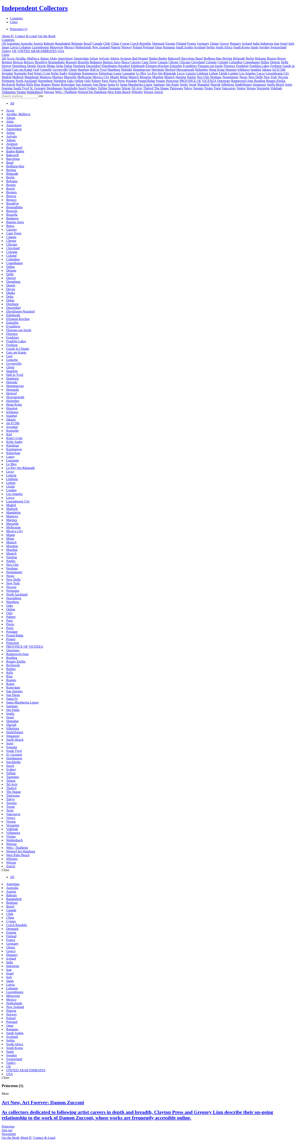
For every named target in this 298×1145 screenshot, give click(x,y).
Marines (57, 77)
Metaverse (57, 47)
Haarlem (83, 69)
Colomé (222, 62)
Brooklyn (41, 62)
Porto (121, 81)
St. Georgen (38, 88)
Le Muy (141, 73)
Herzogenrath (185, 69)
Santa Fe (113, 84)
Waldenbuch (34, 92)
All (4, 43)
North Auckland (26, 81)
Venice (241, 88)
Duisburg (79, 66)
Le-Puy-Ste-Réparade (161, 73)
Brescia (18, 62)
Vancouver (229, 88)
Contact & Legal (26, 36)
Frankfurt (242, 66)
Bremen (7, 62)
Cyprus (125, 43)
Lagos (118, 73)
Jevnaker (7, 73)
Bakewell (174, 58)
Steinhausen (54, 88)
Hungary (235, 43)
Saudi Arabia (184, 47)
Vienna (21, 92)
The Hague (161, 88)
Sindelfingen (243, 84)
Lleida (223, 73)
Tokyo (188, 88)
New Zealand (101, 47)
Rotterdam (68, 84)
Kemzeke (20, 73)
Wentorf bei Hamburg (92, 92)
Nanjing (180, 77)
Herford (170, 69)
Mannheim (31, 77)
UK (14, 51)
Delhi (284, 62)
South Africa (224, 47)
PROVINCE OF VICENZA (197, 81)
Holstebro (201, 69)
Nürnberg (59, 81)
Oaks (70, 81)
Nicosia (283, 77)
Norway (126, 47)
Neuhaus (216, 77)
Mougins (145, 77)
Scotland (199, 47)
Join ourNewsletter (9, 1132)
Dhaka (51, 66)
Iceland (247, 43)
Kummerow (90, 73)
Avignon (125, 58)
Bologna (260, 58)
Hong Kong (217, 69)
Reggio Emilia (275, 81)
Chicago (184, 62)
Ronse (56, 84)
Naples (191, 77)
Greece (224, 43)
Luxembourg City (277, 73)
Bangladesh (63, 43)
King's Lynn (42, 73)
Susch (82, 88)
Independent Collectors (35, 8)
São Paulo (172, 84)
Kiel (30, 73)
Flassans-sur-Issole (210, 66)
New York (270, 77)
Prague (160, 81)
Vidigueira (9, 92)
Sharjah (215, 84)
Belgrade (239, 58)
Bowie (281, 58)
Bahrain (49, 43)
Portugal (148, 47)
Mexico (69, 47)
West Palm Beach (119, 92)
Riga (37, 84)
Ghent (73, 69)
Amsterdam (81, 58)
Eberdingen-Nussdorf (115, 66)
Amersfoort (65, 58)
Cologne (211, 62)
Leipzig (191, 73)
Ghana (214, 43)
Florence (229, 66)
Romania (169, 47)
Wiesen (148, 92)
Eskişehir (176, 66)
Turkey (6, 51)
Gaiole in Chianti (17, 348)
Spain (254, 47)
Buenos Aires (112, 62)
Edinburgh (138, 66)
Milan (124, 77)
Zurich (158, 92)
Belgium (77, 43)
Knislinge (74, 73)
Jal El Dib (278, 69)
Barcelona (188, 58)
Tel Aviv (136, 88)
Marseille (70, 77)
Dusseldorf (93, 66)
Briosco (29, 62)
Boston (271, 58)
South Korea (241, 47)
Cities (14, 22)
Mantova (46, 77)
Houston (231, 69)
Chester (173, 62)
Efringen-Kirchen (157, 66)
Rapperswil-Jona (242, 81)
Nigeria (115, 47)
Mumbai (157, 77)
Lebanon (25, 47)
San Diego (100, 84)
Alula (53, 58)
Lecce (181, 73)
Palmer (96, 81)
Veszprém (262, 88)
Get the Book (46, 36)
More (5, 1093)
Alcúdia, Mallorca (27, 58)
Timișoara (176, 88)
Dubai (68, 66)
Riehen (20, 84)
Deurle (31, 66)
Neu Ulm (203, 77)
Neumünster (230, 77)
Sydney (92, 88)
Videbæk (276, 88)
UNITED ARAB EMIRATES (37, 51)
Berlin (250, 58)
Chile (107, 43)
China (115, 43)
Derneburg (19, 66)
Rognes (46, 84)
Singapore (259, 84)
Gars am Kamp (22, 69)
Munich (134, 77)
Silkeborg (227, 84)
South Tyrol (21, 88)
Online (79, 81)
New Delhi (255, 77)
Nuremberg (45, 81)
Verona (251, 88)
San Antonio (84, 84)
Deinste (275, 62)
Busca (125, 62)
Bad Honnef (140, 58)
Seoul (192, 84)
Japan (5, 47)
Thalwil (148, 88)
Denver (6, 66)
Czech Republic (140, 43)
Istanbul (255, 69)
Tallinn (102, 88)
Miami (114, 77)
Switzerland (278, 47)
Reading (259, 81)
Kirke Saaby (59, 73)
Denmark (158, 43)
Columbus (236, 62)
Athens (114, 58)
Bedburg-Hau (213, 58)
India (256, 43)
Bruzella (83, 62)
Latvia (14, 47)
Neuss (243, 77)
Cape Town (149, 62)
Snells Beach (275, 84)
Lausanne (129, 73)
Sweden (264, 47)
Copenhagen (251, 62)
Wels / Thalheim (66, 92)
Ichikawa (243, 69)
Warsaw (49, 92)
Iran (276, 43)
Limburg (202, 73)
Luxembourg (40, 47)
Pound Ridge (146, 81)
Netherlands (83, 47)
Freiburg (276, 66)
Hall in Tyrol (98, 69)
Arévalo (104, 58)
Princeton (172, 81)
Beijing (227, 58)
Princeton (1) (18, 29)
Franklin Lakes (259, 66)
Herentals (157, 69)
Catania (162, 62)
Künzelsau (106, 73)
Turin (217, 88)
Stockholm (70, 88)
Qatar (158, 47)
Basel (199, 58)
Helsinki (126, 69)
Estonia (170, 43)
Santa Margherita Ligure (136, 84)
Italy (291, 43)
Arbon (93, 58)
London (233, 73)
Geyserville (60, 69)
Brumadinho (56, 62)
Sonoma (7, 88)
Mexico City (101, 77)
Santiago (159, 84)
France (191, 43)
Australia (26, 43)
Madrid (6, 77)
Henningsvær (142, 69)
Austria (38, 43)
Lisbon (213, 73)
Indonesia (266, 43)
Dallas (265, 62)
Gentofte (46, 69)
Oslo (87, 81)
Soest (288, 84)
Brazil (88, 43)
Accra (10, 58)
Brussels (71, 62)
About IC (8, 36)
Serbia (210, 47)
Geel (36, 69)
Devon (41, 66)
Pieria (113, 81)
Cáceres (135, 62)
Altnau (44, 58)
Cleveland (198, 62)
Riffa (29, 84)
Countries (16, 18)
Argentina (13, 43)
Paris (105, 81)
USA (61, 51)
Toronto (198, 88)
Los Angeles (247, 73)
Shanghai (203, 84)
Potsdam (131, 81)
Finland (181, 43)
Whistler (137, 92)
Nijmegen (8, 81)
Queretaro (223, 81)
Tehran (125, 88)
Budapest (96, 62)
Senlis (184, 84)
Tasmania (114, 88)
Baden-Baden (158, 58)
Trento (208, 88)
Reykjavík (8, 84)
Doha (59, 66)
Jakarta (266, 69)
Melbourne (84, 77)
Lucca (261, 73)
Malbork (18, 77)
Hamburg (114, 69)
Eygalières (190, 66)
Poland (137, 47)
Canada (97, 43)
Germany (203, 43)
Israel (284, 43)
